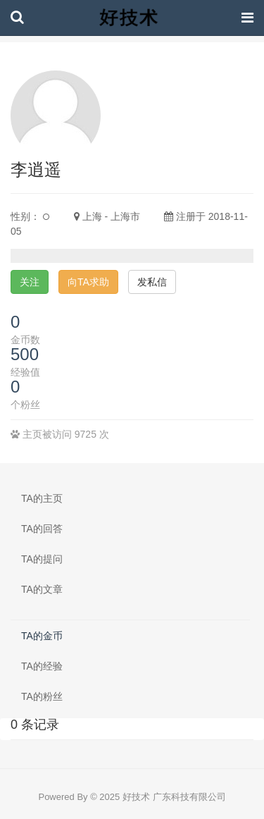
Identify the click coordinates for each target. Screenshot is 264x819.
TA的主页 (42, 498)
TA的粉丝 (42, 696)
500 (25, 354)
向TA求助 (88, 282)
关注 (29, 282)
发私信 (152, 282)
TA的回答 (42, 528)
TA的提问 (42, 559)
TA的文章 (42, 589)
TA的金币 (42, 635)
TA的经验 (42, 666)
